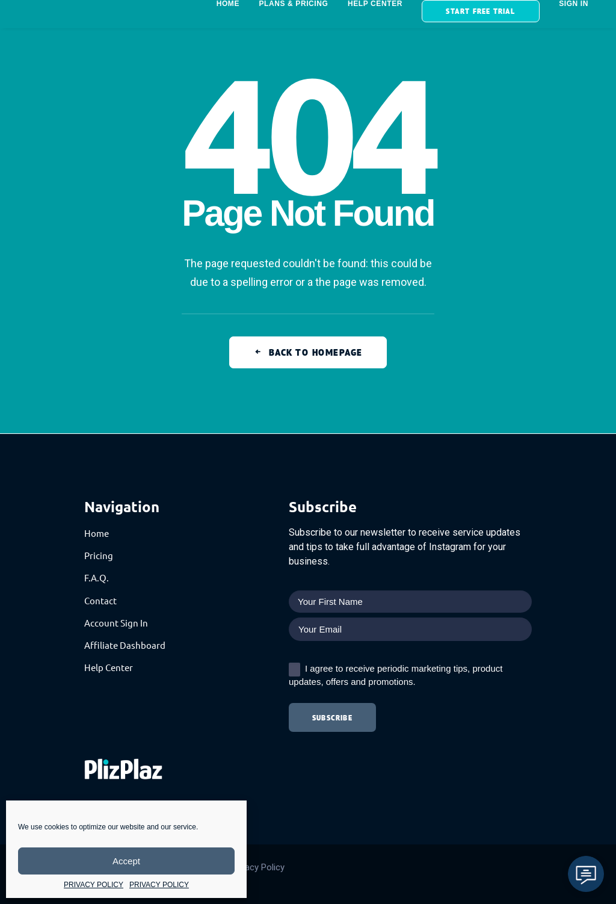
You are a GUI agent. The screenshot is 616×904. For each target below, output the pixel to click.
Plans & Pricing (293, 3)
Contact (100, 600)
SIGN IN (573, 3)
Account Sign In (116, 622)
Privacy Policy (257, 867)
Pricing (98, 555)
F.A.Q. (96, 577)
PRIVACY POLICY (93, 885)
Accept (126, 861)
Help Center (108, 667)
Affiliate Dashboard (124, 645)
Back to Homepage (308, 352)
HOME (228, 3)
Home (96, 533)
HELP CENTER (375, 3)
